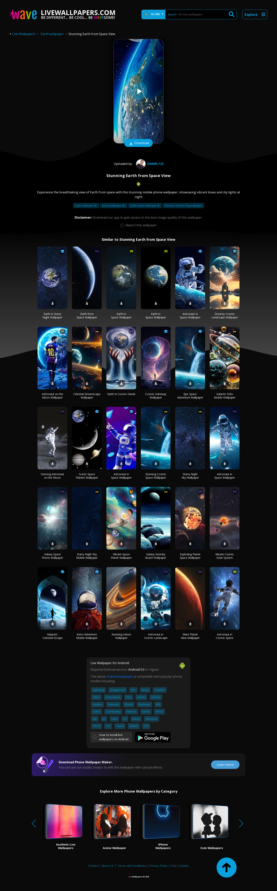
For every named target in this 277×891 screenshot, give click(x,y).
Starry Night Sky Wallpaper (190, 475)
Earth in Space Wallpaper (121, 315)
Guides (184, 866)
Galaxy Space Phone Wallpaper (52, 556)
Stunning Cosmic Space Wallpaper (155, 475)
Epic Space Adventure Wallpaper (190, 395)
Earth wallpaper (52, 34)
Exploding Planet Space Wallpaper (190, 556)
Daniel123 (149, 164)
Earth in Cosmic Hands (121, 394)
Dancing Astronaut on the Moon (52, 475)
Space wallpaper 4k (113, 205)
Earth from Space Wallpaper (87, 315)
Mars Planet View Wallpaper (190, 636)
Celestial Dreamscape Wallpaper (86, 395)
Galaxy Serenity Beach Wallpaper (155, 556)
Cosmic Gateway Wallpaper (155, 395)
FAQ (173, 866)
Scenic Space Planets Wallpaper (87, 475)
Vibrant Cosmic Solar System (224, 556)
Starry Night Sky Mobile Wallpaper (87, 556)
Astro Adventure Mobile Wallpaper (87, 636)
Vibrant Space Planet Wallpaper (121, 556)
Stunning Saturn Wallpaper (121, 636)
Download (138, 143)
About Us (108, 866)
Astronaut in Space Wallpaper (190, 315)
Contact (93, 866)
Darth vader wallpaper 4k (145, 205)
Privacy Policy (158, 866)
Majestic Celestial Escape (53, 636)
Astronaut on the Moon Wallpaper (52, 395)
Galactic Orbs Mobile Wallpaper (224, 395)
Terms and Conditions (131, 866)
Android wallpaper (120, 676)
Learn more (225, 765)
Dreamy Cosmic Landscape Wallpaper (224, 315)
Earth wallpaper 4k (86, 205)
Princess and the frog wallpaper (183, 205)
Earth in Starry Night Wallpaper (52, 315)
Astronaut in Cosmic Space (224, 636)
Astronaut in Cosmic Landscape (156, 636)
